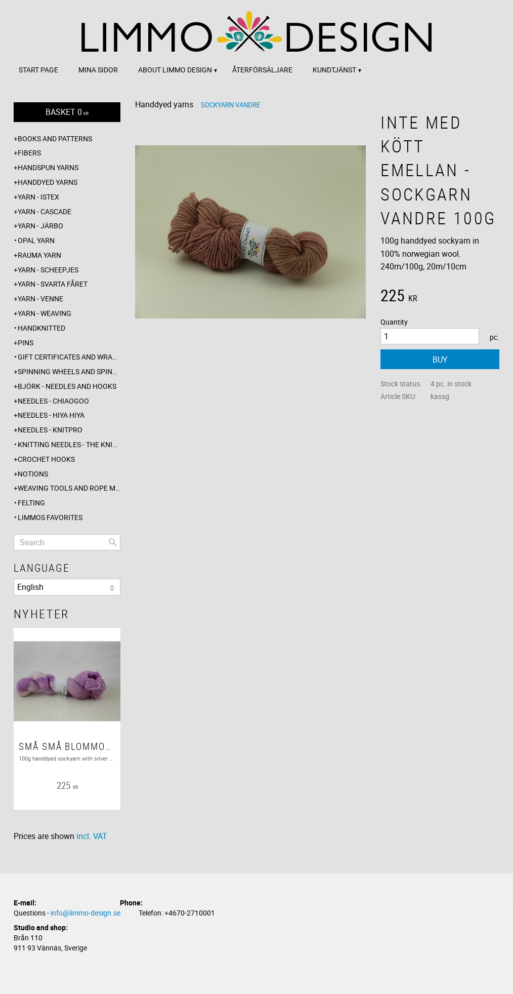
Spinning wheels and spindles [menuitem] (69, 371)
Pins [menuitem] (25, 342)
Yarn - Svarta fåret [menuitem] (53, 284)
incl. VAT (91, 836)
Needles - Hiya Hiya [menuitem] (51, 415)
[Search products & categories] (67, 542)
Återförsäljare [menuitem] (262, 69)
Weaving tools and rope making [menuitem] (69, 488)
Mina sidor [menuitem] (98, 69)
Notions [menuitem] (33, 474)
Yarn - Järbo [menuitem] (40, 225)
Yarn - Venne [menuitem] (40, 298)
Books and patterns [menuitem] (55, 138)
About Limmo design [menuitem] (175, 69)
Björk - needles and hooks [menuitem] (67, 386)
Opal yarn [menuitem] (36, 240)
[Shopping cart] (67, 112)
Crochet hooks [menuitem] (46, 459)
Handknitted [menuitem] (41, 328)
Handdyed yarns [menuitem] (47, 182)
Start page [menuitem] (38, 69)
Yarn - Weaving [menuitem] (44, 313)
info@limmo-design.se (85, 913)
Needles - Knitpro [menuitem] (50, 429)
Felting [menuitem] (31, 502)
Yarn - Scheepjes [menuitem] (48, 269)
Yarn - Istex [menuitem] (38, 197)
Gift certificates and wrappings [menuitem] (69, 357)
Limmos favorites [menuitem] (50, 517)
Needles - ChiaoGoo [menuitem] (53, 401)
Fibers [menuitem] (29, 152)
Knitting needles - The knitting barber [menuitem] (69, 444)
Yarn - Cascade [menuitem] (44, 211)
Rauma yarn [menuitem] (39, 255)
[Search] (112, 542)
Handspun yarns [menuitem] (48, 167)
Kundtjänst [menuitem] (334, 69)
